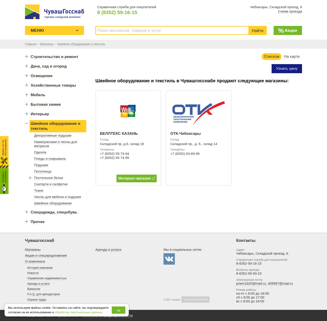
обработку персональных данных (78, 312)
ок (118, 310)
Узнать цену (286, 68)
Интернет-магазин (136, 178)
